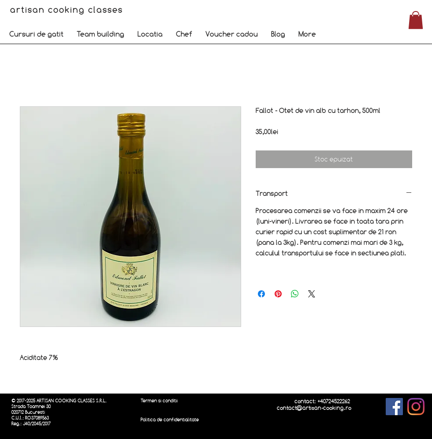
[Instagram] (416, 406)
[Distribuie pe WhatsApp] (295, 294)
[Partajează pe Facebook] (261, 294)
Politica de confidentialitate (170, 420)
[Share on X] (311, 294)
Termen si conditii (159, 401)
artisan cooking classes (68, 9)
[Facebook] (394, 406)
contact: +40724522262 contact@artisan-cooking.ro (314, 404)
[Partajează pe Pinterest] (278, 294)
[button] (36, 34)
